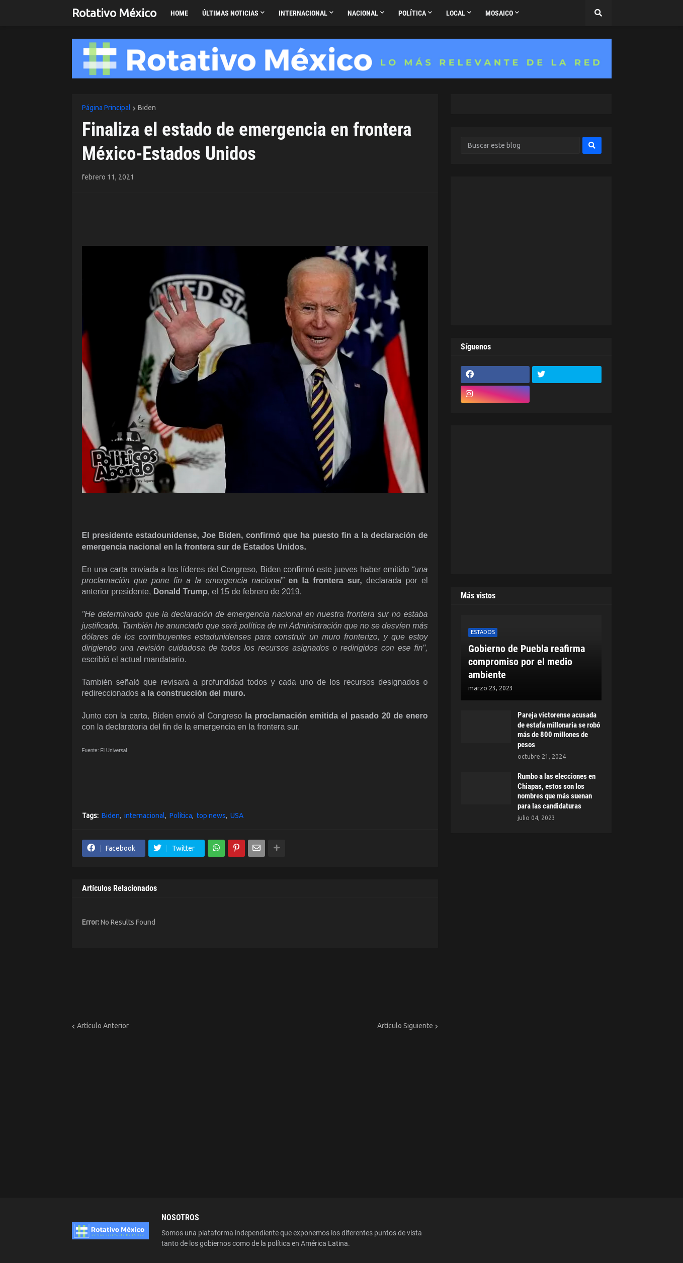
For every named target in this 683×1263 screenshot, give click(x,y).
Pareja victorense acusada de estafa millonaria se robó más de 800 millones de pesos (559, 729)
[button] (598, 13)
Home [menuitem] (179, 13)
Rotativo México (114, 13)
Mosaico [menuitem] (499, 13)
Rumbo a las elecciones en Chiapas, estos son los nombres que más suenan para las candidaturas (556, 791)
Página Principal (106, 107)
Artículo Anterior (103, 1026)
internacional (144, 815)
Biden (147, 107)
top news (211, 815)
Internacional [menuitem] (303, 13)
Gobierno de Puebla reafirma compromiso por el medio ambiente (526, 662)
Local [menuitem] (455, 13)
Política (180, 815)
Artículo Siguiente (405, 1026)
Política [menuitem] (412, 13)
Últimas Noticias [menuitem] (230, 13)
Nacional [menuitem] (363, 13)
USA (236, 815)
